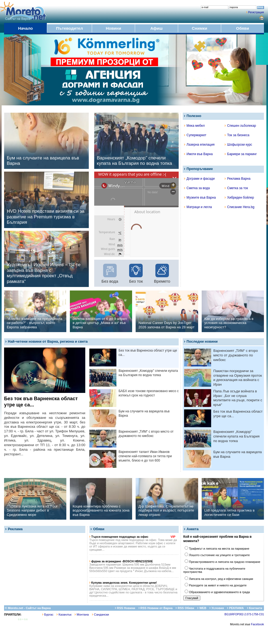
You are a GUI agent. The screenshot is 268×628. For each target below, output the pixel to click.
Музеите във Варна (200, 197)
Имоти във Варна (198, 154)
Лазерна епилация (199, 144)
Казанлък (64, 614)
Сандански (100, 614)
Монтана (82, 614)
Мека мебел (194, 126)
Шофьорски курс (238, 144)
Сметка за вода (197, 188)
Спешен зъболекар (240, 126)
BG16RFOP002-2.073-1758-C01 (244, 614)
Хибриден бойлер (239, 197)
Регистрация (256, 12)
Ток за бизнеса (237, 135)
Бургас (47, 614)
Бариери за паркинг (241, 154)
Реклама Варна (237, 179)
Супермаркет (195, 135)
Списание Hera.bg (239, 207)
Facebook (257, 624)
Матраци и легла (198, 207)
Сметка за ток (236, 188)
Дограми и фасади (199, 179)
